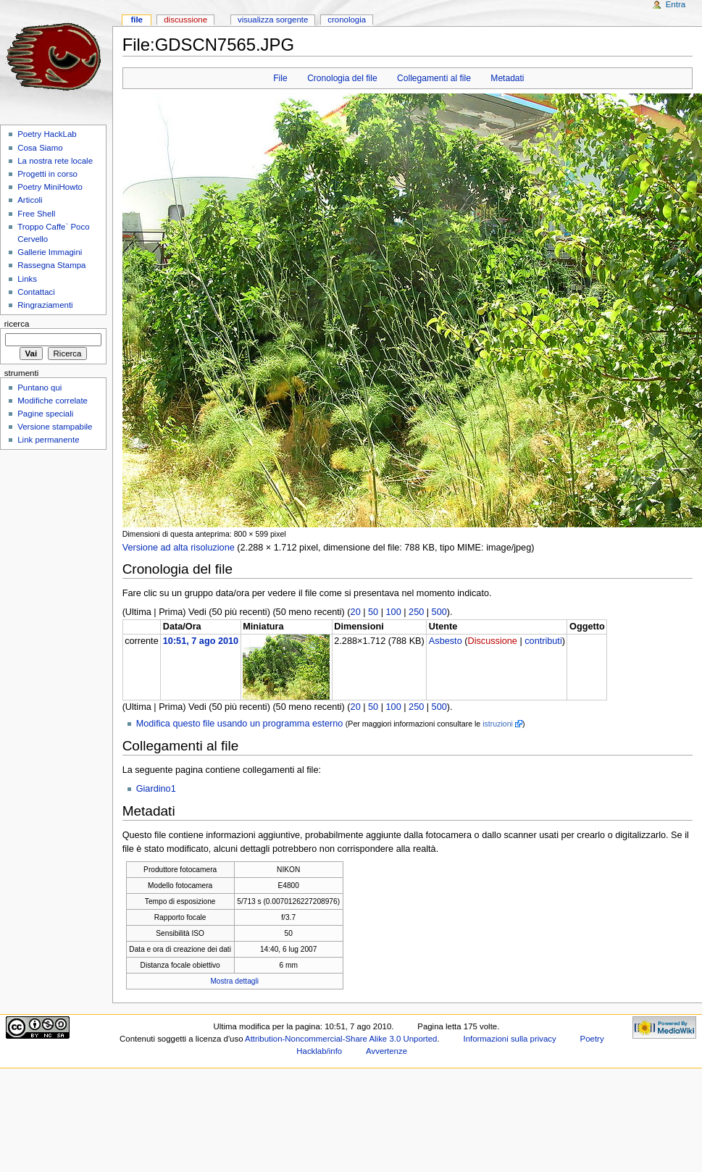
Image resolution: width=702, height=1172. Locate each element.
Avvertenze (386, 1051)
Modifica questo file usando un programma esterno (239, 724)
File (280, 78)
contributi (543, 641)
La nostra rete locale (55, 160)
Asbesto (445, 641)
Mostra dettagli (234, 981)
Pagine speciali (45, 413)
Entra (675, 4)
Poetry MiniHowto (50, 187)
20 (356, 612)
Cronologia (346, 19)
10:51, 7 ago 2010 (200, 641)
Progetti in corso (47, 173)
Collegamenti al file (434, 78)
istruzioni (497, 723)
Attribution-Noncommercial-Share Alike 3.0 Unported (341, 1038)
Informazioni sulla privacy (510, 1038)
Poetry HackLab (47, 134)
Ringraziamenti (44, 305)
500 (439, 612)
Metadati (507, 78)
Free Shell (36, 213)
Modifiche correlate (52, 400)
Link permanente (48, 439)
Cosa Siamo (39, 147)
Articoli (29, 200)
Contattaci (36, 292)
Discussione (492, 641)
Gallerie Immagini (49, 252)
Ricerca (17, 323)
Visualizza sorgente (273, 19)
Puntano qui (39, 387)
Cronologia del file (342, 78)
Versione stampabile (54, 426)
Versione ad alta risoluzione (178, 548)
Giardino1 (156, 789)
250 (416, 612)
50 (373, 612)
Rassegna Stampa (51, 265)
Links (27, 279)
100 (393, 612)
